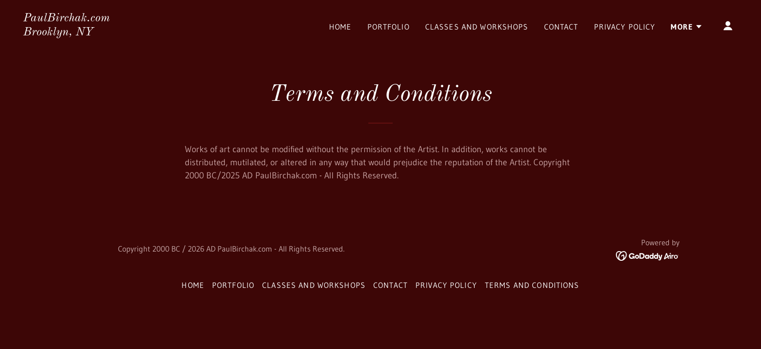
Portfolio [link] (388, 27)
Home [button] (193, 285)
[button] (687, 26)
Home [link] (340, 27)
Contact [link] (561, 27)
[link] (66, 32)
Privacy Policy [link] (625, 27)
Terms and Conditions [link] (532, 285)
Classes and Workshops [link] (477, 27)
